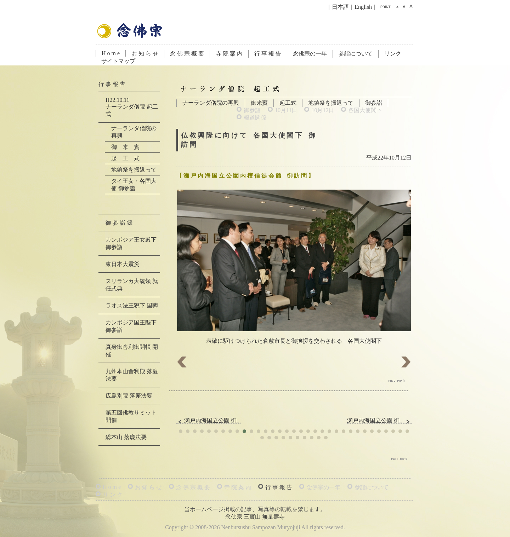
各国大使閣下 (365, 110)
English (363, 7)
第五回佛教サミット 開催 (131, 416)
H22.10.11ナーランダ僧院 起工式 (132, 107)
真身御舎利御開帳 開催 (132, 350)
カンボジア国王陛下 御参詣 (131, 326)
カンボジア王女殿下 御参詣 (131, 243)
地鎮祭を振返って (330, 103)
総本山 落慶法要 (126, 437)
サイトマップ (118, 61)
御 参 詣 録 (119, 223)
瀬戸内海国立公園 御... (208, 420)
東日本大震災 (123, 264)
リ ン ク (113, 495)
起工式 (287, 103)
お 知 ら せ (144, 54)
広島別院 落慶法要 (129, 396)
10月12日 (322, 110)
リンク (392, 54)
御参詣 (373, 103)
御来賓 (259, 103)
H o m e (111, 53)
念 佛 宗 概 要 (187, 54)
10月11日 (286, 110)
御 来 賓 (125, 147)
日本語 (340, 7)
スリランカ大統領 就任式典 (132, 284)
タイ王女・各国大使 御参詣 (134, 184)
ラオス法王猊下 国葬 (132, 305)
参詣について (356, 54)
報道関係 (255, 118)
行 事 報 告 (267, 54)
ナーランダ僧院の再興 (210, 103)
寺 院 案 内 (229, 54)
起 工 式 (125, 158)
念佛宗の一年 (310, 54)
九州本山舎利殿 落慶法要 (132, 375)
